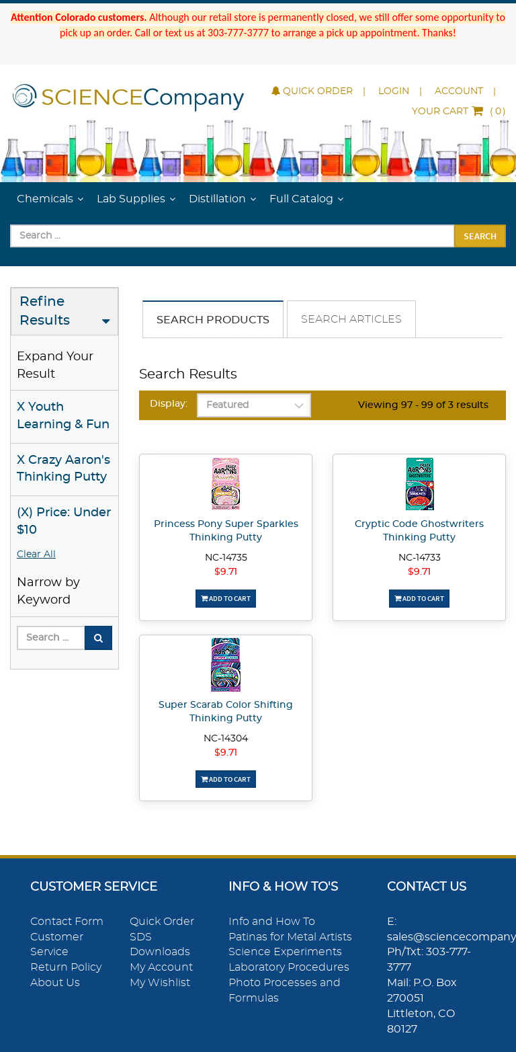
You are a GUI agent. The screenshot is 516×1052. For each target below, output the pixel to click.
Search (480, 236)
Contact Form (66, 921)
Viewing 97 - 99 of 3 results (423, 405)
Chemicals (45, 199)
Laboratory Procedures (288, 967)
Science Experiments (285, 951)
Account (459, 91)
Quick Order (312, 91)
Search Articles (351, 319)
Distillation (217, 199)
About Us (55, 982)
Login (393, 91)
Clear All (36, 554)
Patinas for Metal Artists (290, 937)
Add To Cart (226, 598)
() (459, 111)
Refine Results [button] (44, 311)
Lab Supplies (131, 199)
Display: (168, 404)
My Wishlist (160, 982)
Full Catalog (301, 199)
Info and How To (271, 921)
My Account (161, 967)
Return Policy (65, 967)
